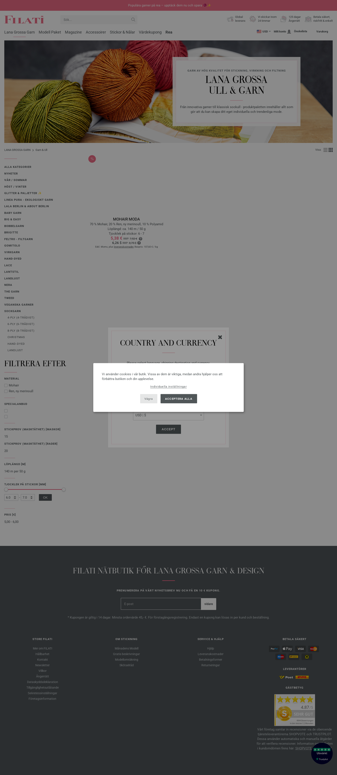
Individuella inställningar (168, 386)
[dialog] (168, 387)
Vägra (148, 398)
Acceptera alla (178, 398)
